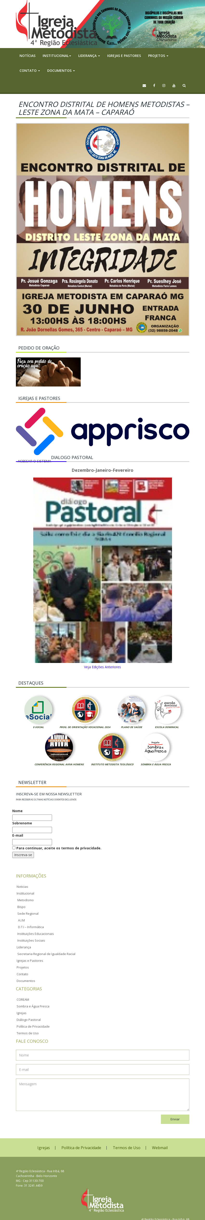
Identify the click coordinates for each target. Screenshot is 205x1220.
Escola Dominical (167, 727)
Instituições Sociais (31, 940)
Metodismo (25, 900)
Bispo (21, 907)
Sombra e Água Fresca (156, 764)
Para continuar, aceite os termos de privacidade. (56, 848)
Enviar (175, 1119)
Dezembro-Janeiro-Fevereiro (102, 470)
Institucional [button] (57, 55)
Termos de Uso (28, 1033)
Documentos (26, 981)
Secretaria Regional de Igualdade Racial (46, 954)
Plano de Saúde (131, 727)
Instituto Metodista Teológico (112, 764)
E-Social (38, 727)
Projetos (23, 967)
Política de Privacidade (33, 1026)
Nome (17, 811)
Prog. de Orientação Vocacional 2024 (85, 727)
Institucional (25, 893)
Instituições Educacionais (35, 934)
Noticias (22, 886)
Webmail (160, 1147)
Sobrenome (22, 823)
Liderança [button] (89, 55)
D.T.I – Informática (31, 927)
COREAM (23, 999)
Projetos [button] (158, 55)
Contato (22, 974)
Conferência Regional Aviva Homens (59, 764)
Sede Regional (28, 913)
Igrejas (21, 1013)
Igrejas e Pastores (124, 55)
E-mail (17, 835)
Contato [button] (30, 70)
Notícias (27, 55)
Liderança (24, 947)
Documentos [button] (61, 70)
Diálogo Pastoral (29, 1020)
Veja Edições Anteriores (102, 667)
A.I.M (21, 920)
